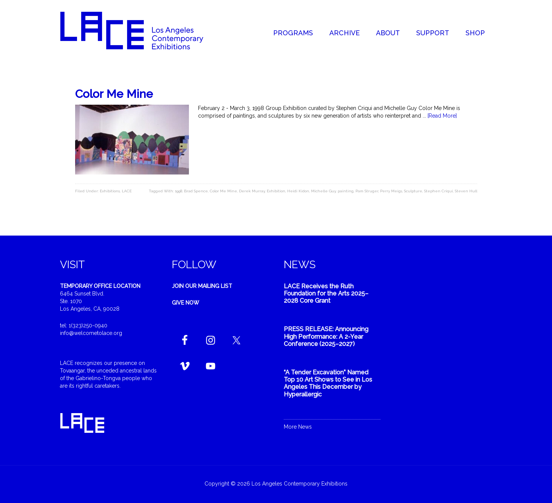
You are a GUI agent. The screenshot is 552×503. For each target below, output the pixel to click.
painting (346, 191)
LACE (127, 191)
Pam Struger (366, 191)
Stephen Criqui (438, 191)
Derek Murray (252, 191)
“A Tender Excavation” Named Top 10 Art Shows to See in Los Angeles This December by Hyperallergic (328, 383)
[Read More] (442, 116)
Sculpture (413, 191)
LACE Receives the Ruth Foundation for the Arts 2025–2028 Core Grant (326, 293)
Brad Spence (196, 191)
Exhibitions (110, 191)
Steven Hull (466, 191)
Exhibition (276, 191)
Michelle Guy (323, 191)
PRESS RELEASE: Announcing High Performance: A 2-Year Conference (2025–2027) (326, 336)
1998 (178, 191)
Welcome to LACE (139, 30)
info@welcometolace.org (91, 333)
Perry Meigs (391, 191)
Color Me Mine (114, 94)
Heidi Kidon (298, 191)
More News (298, 427)
